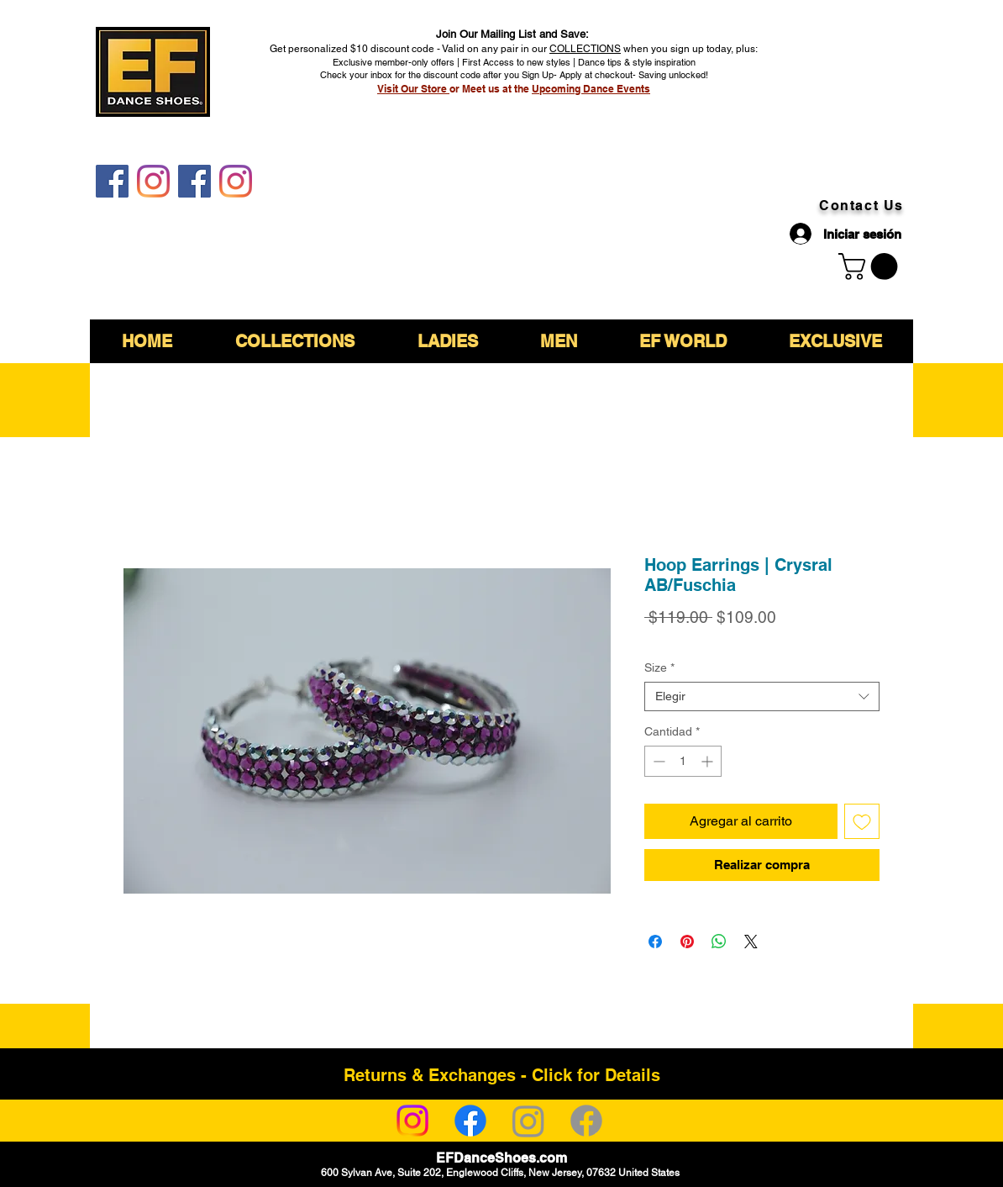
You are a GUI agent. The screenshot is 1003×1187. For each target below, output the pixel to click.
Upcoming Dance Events (591, 88)
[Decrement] (657, 761)
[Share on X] (751, 941)
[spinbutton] (683, 761)
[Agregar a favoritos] (862, 821)
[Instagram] (412, 1121)
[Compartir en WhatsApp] (719, 941)
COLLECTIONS (585, 49)
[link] (871, 266)
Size (659, 667)
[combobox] (762, 696)
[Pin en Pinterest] (687, 941)
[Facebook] (470, 1121)
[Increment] (708, 761)
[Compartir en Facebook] (655, 941)
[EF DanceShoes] (112, 181)
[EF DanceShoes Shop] (194, 181)
